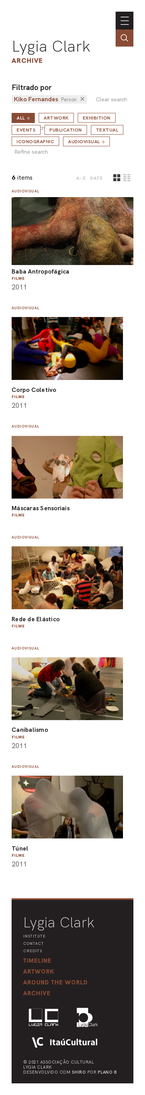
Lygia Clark (51, 46)
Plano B (107, 1072)
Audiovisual (86, 142)
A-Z (81, 178)
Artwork (56, 118)
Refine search (31, 152)
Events (26, 130)
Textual (107, 130)
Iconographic (35, 142)
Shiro (79, 1072)
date (96, 178)
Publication (65, 130)
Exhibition (97, 118)
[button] (55, 982)
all (23, 118)
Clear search (111, 99)
